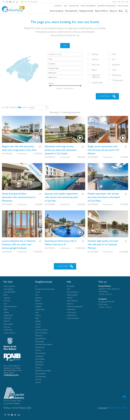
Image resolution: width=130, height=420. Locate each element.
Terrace (95, 59)
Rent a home (123, 6)
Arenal (37, 292)
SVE (118, 2)
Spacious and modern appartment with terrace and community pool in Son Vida (61, 197)
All (36, 286)
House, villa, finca (9, 333)
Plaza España (39, 341)
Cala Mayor (39, 304)
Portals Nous (39, 347)
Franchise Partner (88, 6)
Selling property (72, 295)
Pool (114, 54)
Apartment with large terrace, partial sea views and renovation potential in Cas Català (60, 150)
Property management (107, 6)
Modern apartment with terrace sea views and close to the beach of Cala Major (104, 197)
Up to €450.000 (9, 292)
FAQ (65, 6)
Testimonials (71, 309)
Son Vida (38, 379)
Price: (51, 83)
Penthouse (116, 75)
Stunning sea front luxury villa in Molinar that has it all (61, 242)
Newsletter (74, 6)
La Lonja (38, 324)
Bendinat (38, 298)
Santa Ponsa (39, 365)
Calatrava (7, 298)
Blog (120, 11)
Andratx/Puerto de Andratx (45, 289)
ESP (127, 2)
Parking (95, 54)
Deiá (36, 312)
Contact (58, 6)
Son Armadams (40, 373)
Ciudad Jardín (40, 309)
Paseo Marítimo (40, 338)
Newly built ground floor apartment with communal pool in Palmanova (19, 197)
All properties (8, 289)
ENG (114, 2)
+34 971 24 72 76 (105, 294)
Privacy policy (71, 312)
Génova (38, 315)
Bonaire (37, 301)
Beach (94, 70)
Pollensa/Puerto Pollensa (43, 344)
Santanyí (38, 368)
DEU (123, 2)
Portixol (6, 321)
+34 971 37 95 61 (105, 307)
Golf (114, 70)
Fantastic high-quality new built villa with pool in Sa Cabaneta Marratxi (103, 244)
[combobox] (65, 59)
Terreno (38, 382)
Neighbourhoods (86, 11)
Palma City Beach (41, 333)
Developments (71, 11)
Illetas (5, 309)
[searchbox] (65, 59)
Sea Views (116, 64)
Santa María (39, 362)
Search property (56, 11)
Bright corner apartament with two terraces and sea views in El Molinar (103, 150)
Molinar (6, 312)
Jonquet (37, 321)
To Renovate (117, 80)
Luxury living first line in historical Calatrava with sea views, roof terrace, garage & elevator (18, 244)
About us (113, 11)
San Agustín (39, 356)
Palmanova (39, 335)
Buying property (72, 292)
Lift (113, 59)
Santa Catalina (8, 324)
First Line (96, 64)
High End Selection (96, 76)
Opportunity (97, 82)
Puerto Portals (40, 353)
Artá (36, 295)
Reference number (55, 54)
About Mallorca (101, 11)
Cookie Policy (71, 315)
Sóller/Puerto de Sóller (43, 371)
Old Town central (41, 330)
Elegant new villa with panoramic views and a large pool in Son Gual (19, 148)
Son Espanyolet (40, 376)
